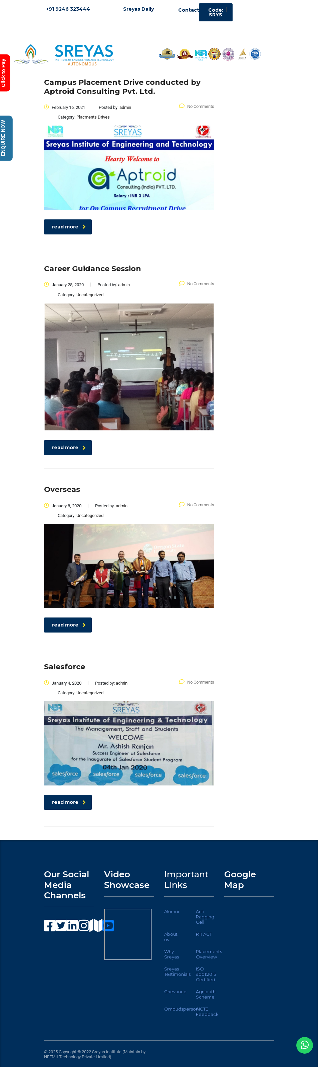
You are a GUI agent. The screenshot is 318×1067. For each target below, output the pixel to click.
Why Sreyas (171, 954)
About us (171, 936)
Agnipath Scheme (206, 994)
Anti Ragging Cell (205, 917)
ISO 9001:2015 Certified (206, 974)
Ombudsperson (181, 1009)
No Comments (196, 106)
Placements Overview (209, 954)
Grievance (175, 991)
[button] (227, 9)
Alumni (171, 911)
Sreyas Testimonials (177, 971)
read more (69, 227)
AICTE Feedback (207, 1011)
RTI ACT (204, 934)
